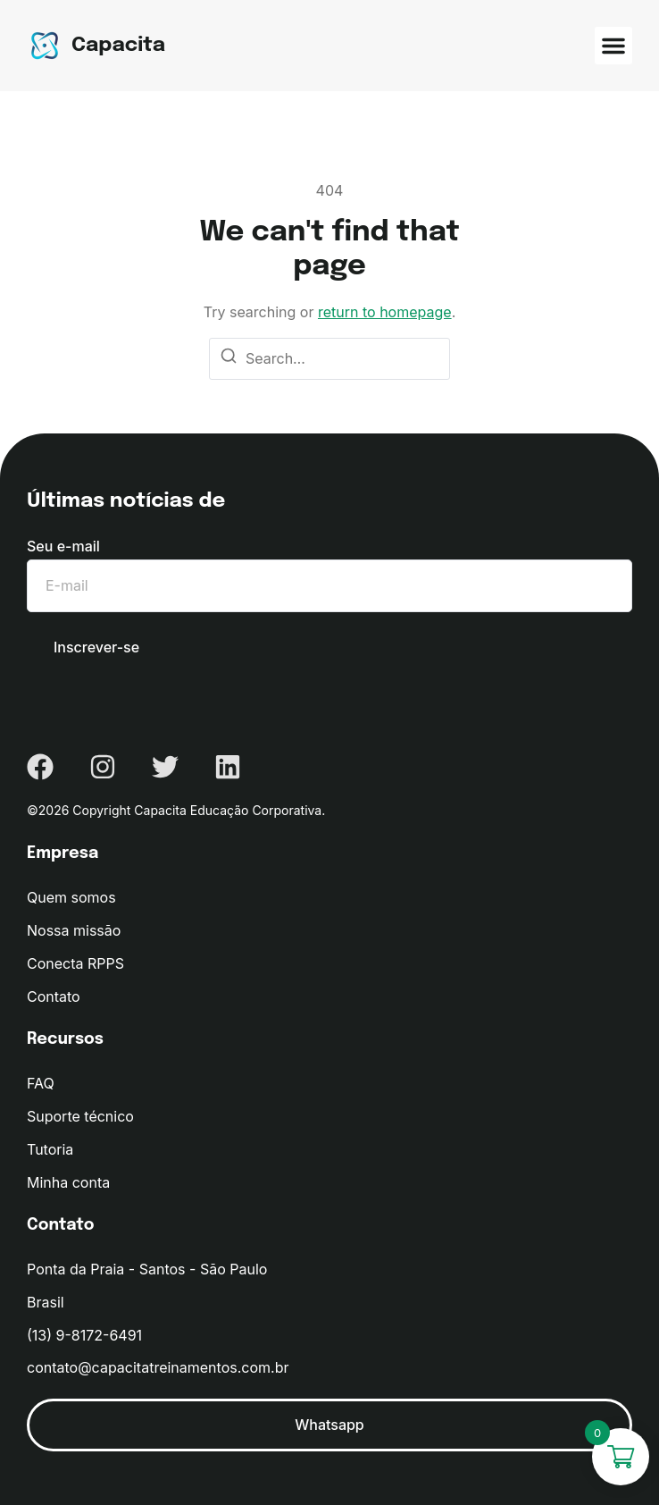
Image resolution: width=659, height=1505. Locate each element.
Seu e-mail (63, 546)
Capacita (118, 45)
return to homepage (385, 312)
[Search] (228, 360)
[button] (613, 45)
